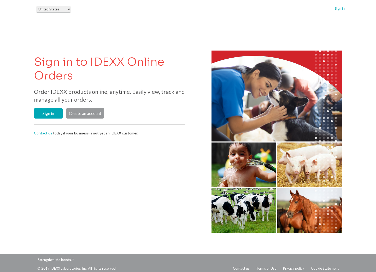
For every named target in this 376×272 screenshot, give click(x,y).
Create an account (85, 113)
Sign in (339, 8)
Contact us (43, 133)
